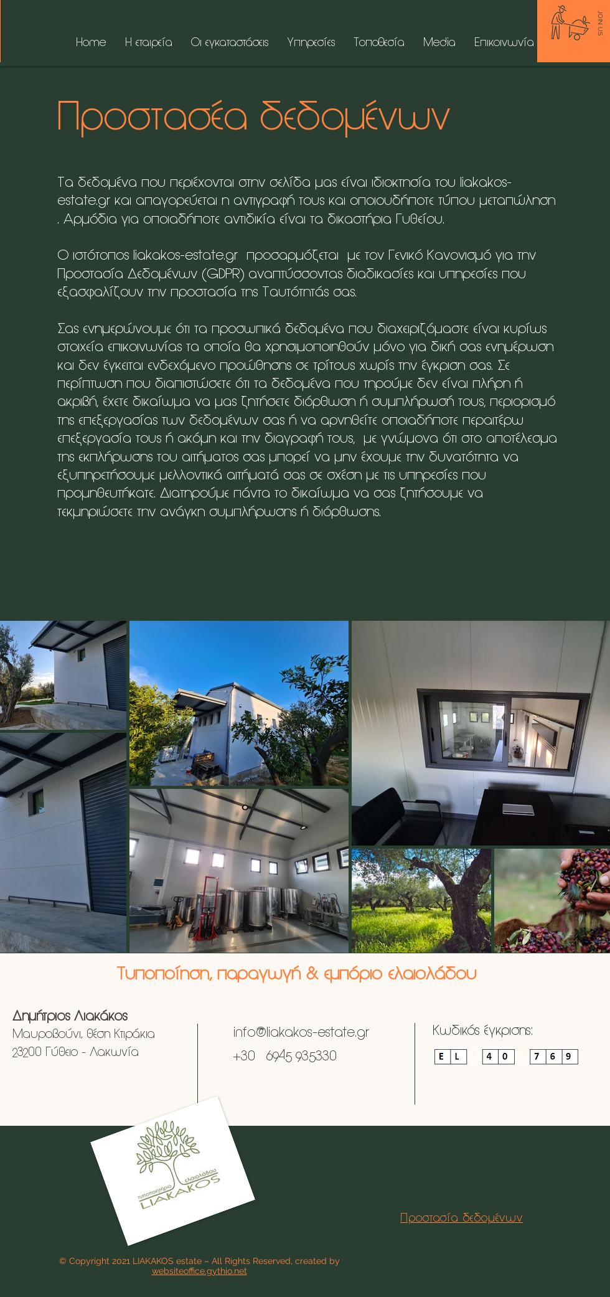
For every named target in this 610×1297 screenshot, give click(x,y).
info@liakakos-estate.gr (299, 1033)
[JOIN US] (600, 23)
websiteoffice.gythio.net (199, 1271)
